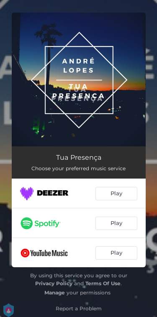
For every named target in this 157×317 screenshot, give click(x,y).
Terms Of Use (103, 283)
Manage (54, 292)
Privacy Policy (53, 283)
